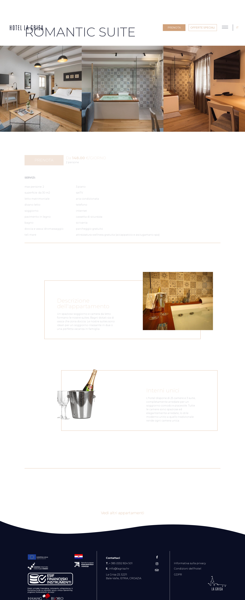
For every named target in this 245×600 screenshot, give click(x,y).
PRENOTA (174, 27)
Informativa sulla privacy (190, 563)
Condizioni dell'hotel (187, 568)
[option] (41, 89)
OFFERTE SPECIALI (202, 27)
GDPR (178, 574)
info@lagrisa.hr (119, 568)
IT (237, 27)
